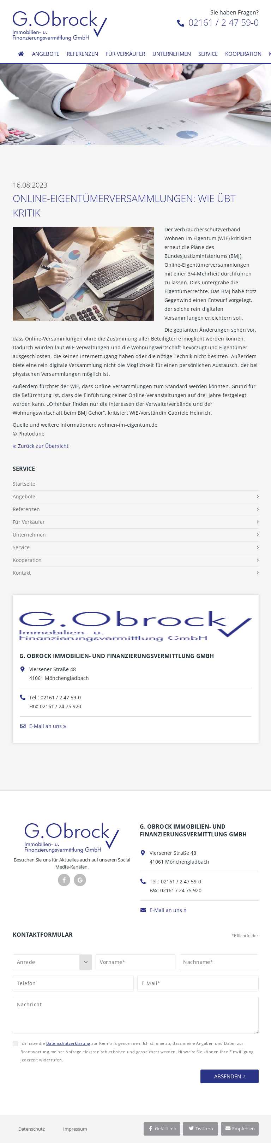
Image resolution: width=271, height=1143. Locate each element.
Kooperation (243, 53)
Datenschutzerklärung (68, 1043)
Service (208, 53)
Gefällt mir (161, 1128)
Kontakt (22, 572)
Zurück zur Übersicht (43, 446)
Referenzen (82, 53)
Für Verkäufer (125, 53)
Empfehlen (240, 1128)
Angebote (45, 53)
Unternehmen (171, 53)
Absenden (227, 1076)
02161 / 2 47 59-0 (218, 22)
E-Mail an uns (40, 726)
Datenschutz (31, 1129)
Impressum (75, 1129)
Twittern (200, 1128)
